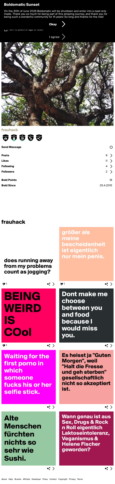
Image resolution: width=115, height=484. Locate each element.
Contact (53, 479)
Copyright (62, 479)
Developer (36, 479)
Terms (80, 479)
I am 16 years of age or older (26, 29)
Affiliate (26, 479)
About (4, 479)
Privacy (72, 479)
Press (45, 479)
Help (11, 479)
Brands (18, 479)
